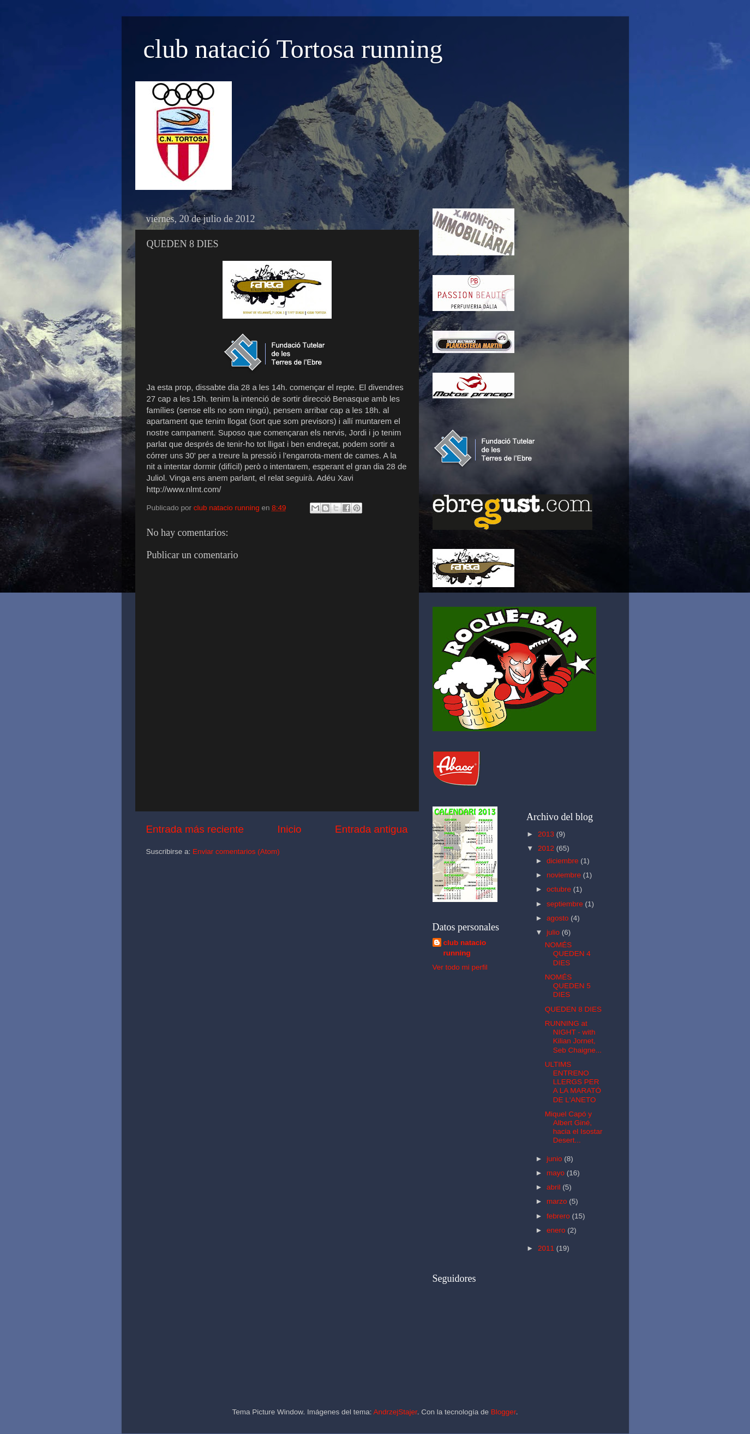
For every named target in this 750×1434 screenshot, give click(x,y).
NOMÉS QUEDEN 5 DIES (568, 986)
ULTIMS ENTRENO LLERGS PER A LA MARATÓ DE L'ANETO (573, 1082)
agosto (559, 918)
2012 (547, 848)
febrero (559, 1216)
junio (555, 1159)
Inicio (290, 829)
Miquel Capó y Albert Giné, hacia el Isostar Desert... (574, 1127)
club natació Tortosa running (293, 48)
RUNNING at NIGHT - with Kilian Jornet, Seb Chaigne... (573, 1036)
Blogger (503, 1412)
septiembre (566, 904)
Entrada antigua (371, 829)
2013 (547, 834)
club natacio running (465, 948)
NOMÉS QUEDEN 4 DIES (568, 953)
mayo (557, 1173)
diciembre (563, 861)
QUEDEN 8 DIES (573, 1009)
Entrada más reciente (195, 829)
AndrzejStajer (395, 1412)
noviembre (565, 875)
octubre (560, 889)
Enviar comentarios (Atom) (236, 851)
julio (554, 932)
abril (554, 1187)
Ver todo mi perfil (460, 967)
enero (557, 1230)
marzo (558, 1201)
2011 (547, 1248)
